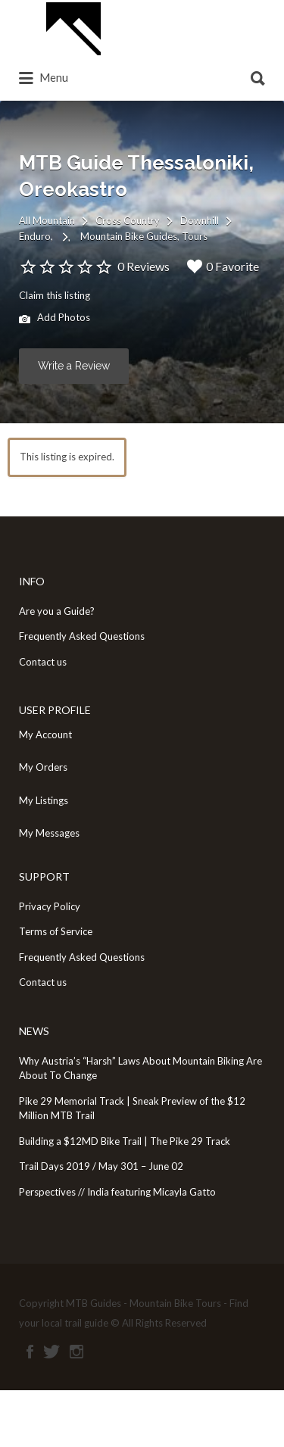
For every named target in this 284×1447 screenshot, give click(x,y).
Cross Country (127, 220)
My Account (45, 734)
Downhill (199, 220)
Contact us (43, 662)
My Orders (43, 767)
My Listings (43, 800)
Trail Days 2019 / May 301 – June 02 (101, 1166)
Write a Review (74, 366)
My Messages (49, 833)
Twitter (51, 1352)
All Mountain (47, 220)
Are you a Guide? (57, 611)
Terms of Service (55, 931)
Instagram (76, 1352)
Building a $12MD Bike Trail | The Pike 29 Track (124, 1141)
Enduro (35, 236)
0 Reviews (143, 266)
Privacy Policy (49, 906)
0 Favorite (223, 266)
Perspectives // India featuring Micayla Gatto (117, 1192)
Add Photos (54, 319)
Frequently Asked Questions (82, 636)
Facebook (30, 1352)
